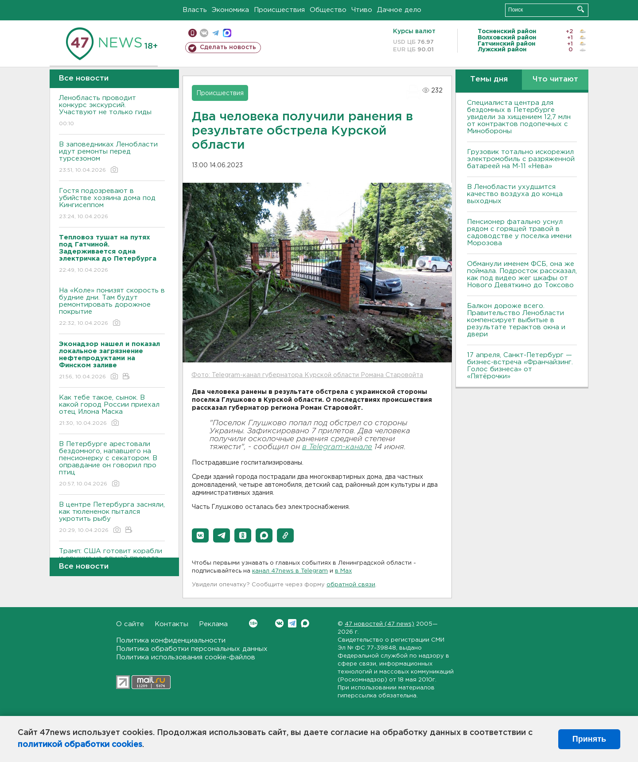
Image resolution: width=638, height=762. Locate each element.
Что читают (555, 79)
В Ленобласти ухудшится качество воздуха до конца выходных (515, 194)
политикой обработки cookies (80, 744)
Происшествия (279, 10)
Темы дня (489, 79)
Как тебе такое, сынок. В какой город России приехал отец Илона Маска (112, 411)
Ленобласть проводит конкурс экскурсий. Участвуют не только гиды (112, 111)
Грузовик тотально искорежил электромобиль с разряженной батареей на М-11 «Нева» (521, 159)
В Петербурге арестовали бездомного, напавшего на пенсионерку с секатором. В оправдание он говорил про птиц (112, 464)
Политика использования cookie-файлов (185, 657)
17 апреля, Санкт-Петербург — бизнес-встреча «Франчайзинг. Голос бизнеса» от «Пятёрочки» (520, 365)
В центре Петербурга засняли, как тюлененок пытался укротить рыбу (112, 518)
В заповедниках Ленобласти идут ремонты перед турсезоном (112, 158)
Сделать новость (228, 47)
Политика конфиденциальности (171, 640)
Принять (589, 739)
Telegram (292, 623)
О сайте (130, 624)
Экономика (230, 10)
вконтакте (204, 33)
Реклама (213, 624)
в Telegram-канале (337, 447)
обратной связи (351, 584)
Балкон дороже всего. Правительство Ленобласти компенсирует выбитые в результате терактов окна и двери (516, 320)
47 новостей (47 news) (379, 624)
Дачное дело (399, 10)
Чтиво (361, 10)
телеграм (215, 33)
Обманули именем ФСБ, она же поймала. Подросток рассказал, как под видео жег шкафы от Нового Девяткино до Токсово (522, 274)
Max (305, 623)
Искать (580, 9)
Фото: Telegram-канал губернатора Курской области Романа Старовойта (307, 375)
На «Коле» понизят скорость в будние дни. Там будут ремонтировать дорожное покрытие (112, 307)
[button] (200, 535)
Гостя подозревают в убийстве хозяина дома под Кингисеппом (112, 204)
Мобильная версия (192, 33)
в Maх (343, 571)
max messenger (227, 33)
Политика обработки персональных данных (192, 649)
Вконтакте (253, 623)
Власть (195, 10)
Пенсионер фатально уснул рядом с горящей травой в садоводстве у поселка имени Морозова (519, 232)
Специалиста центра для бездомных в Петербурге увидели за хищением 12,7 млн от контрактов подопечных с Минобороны (519, 117)
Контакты (171, 624)
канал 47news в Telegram (290, 571)
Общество (328, 10)
